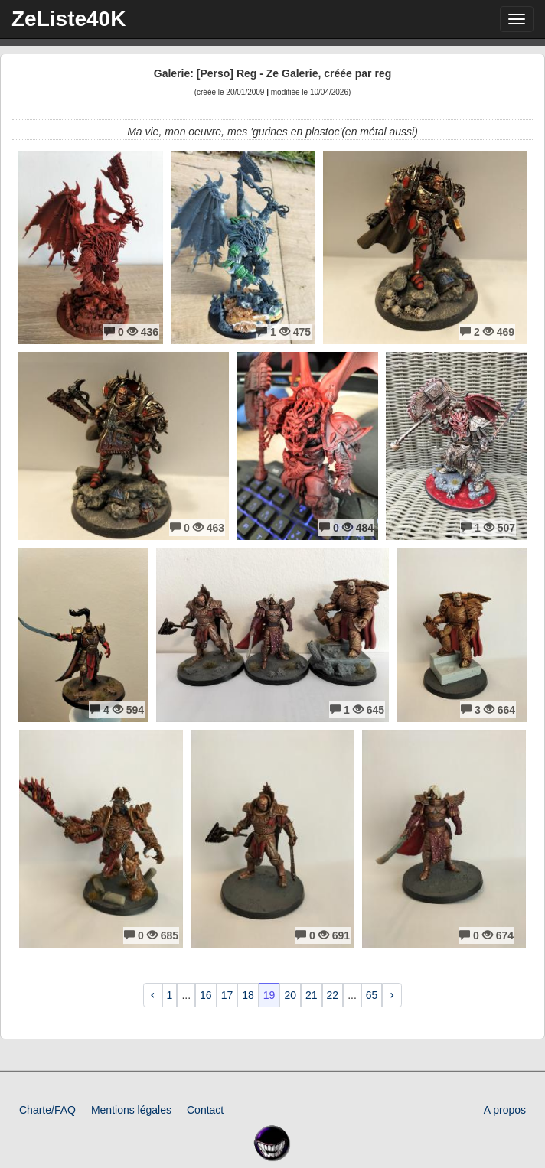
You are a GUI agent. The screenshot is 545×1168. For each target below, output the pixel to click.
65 (372, 995)
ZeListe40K (68, 19)
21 (311, 995)
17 (227, 995)
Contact (205, 1110)
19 (269, 995)
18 (248, 995)
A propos (505, 1110)
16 (206, 995)
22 (333, 995)
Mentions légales (131, 1110)
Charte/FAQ (47, 1110)
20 (290, 995)
